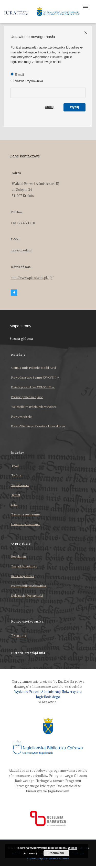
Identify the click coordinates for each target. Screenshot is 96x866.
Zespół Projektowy (24, 566)
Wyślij (74, 107)
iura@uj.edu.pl (22, 250)
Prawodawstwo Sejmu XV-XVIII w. (35, 377)
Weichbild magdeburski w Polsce (34, 407)
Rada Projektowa (22, 576)
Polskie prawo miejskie (27, 397)
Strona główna (21, 338)
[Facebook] (14, 292)
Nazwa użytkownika (26, 81)
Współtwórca (20, 485)
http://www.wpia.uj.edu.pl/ (32, 278)
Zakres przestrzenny (25, 514)
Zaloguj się (18, 635)
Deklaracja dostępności (27, 595)
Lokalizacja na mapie (25, 524)
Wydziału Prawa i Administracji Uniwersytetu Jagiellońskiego (48, 694)
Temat (15, 495)
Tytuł (15, 465)
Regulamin (18, 556)
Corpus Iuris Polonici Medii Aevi (33, 368)
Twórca (16, 475)
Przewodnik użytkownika (28, 586)
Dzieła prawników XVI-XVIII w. (33, 387)
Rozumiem (56, 853)
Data (14, 504)
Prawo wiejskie (21, 416)
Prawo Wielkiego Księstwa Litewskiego (38, 426)
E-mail (17, 74)
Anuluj (49, 107)
